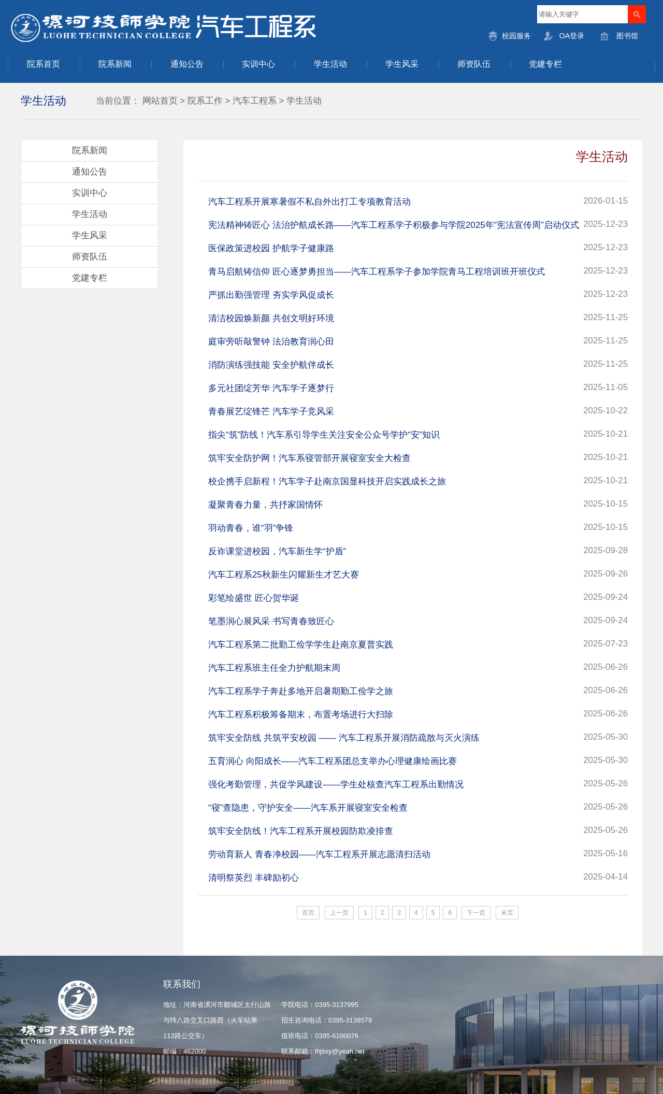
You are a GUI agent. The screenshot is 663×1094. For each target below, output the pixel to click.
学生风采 (402, 64)
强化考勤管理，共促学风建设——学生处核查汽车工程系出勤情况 (336, 784)
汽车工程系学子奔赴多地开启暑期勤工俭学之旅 (300, 691)
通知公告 (187, 64)
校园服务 (516, 36)
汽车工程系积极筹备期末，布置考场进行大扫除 (300, 714)
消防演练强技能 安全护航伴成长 (271, 365)
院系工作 (205, 101)
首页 (308, 912)
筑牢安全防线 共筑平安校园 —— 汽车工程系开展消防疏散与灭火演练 (344, 738)
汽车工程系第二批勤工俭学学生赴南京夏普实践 (300, 645)
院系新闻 (115, 64)
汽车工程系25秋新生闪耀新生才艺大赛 (283, 575)
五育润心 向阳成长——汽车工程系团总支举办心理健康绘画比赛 (332, 761)
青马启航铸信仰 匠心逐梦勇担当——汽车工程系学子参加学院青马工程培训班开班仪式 (376, 272)
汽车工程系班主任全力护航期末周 (274, 668)
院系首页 (43, 64)
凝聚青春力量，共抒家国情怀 (265, 505)
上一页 (339, 912)
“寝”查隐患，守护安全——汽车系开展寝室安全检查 (308, 808)
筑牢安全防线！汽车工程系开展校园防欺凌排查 (300, 831)
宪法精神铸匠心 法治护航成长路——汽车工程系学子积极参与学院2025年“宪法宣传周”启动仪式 (393, 225)
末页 (507, 912)
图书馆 (627, 36)
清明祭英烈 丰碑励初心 (253, 878)
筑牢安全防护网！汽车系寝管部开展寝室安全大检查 (309, 458)
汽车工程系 (255, 101)
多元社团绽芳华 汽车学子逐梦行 (271, 388)
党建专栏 (545, 64)
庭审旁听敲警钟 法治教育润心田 (271, 342)
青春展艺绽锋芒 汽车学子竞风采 (271, 411)
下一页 (476, 912)
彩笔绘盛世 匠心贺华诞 (253, 598)
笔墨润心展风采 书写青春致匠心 (271, 621)
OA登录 (571, 36)
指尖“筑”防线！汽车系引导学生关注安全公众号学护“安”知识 (324, 435)
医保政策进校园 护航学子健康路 (271, 248)
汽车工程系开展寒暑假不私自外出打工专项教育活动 (309, 202)
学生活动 (330, 64)
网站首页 (160, 101)
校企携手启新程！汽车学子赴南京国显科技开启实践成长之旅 (327, 481)
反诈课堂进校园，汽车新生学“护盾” (277, 551)
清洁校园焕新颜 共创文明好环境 (271, 318)
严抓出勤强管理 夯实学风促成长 (271, 295)
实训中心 (258, 64)
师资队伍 (474, 64)
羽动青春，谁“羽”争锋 (250, 528)
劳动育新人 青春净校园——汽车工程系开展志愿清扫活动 (319, 854)
